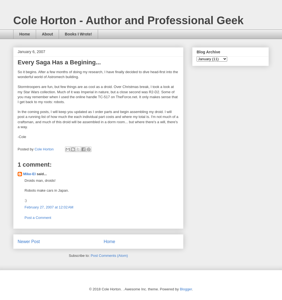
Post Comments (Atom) (109, 256)
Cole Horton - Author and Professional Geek (128, 20)
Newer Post (29, 241)
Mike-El (29, 174)
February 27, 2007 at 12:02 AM (49, 207)
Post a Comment (38, 218)
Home (24, 34)
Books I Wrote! (78, 34)
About (47, 34)
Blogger (186, 289)
